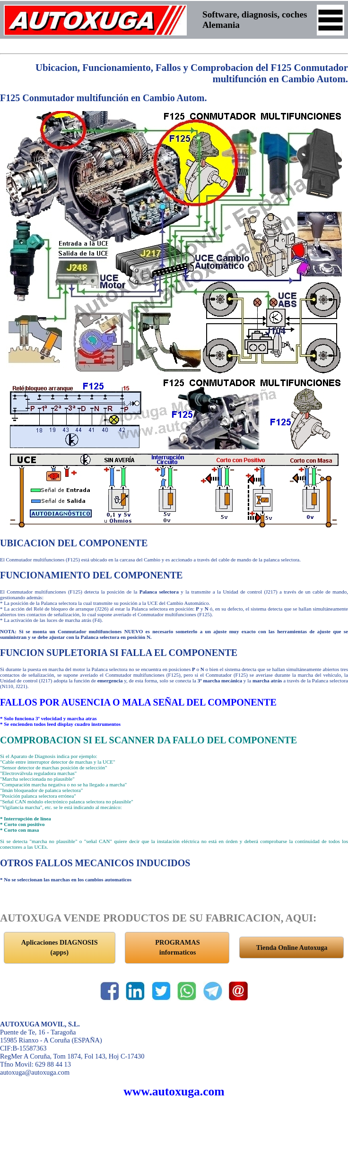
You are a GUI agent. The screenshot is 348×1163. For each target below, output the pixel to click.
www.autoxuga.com (173, 1091)
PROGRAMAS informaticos (177, 947)
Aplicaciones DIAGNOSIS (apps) (59, 947)
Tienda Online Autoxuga (292, 947)
